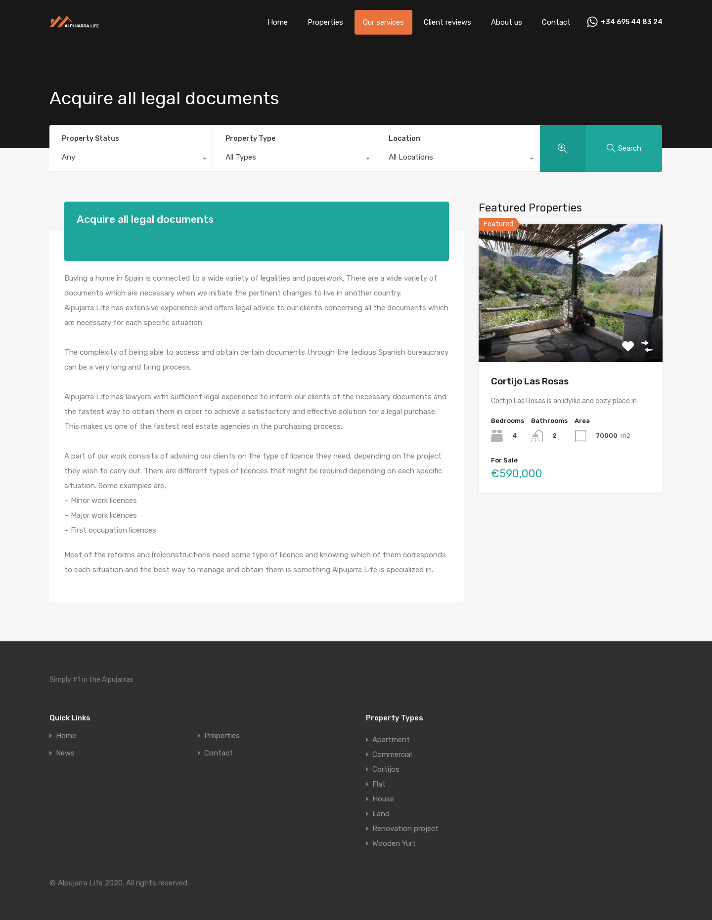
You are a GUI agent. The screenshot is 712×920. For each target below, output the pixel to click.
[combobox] (131, 159)
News (65, 753)
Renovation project (405, 828)
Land (381, 813)
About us (506, 22)
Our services (383, 22)
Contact (556, 22)
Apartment (391, 739)
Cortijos (386, 769)
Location (404, 138)
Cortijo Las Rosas (530, 381)
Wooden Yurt (394, 843)
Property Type (250, 138)
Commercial (392, 754)
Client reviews (447, 22)
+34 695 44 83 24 (632, 22)
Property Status (90, 138)
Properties (325, 22)
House (383, 799)
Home (277, 22)
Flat (379, 784)
